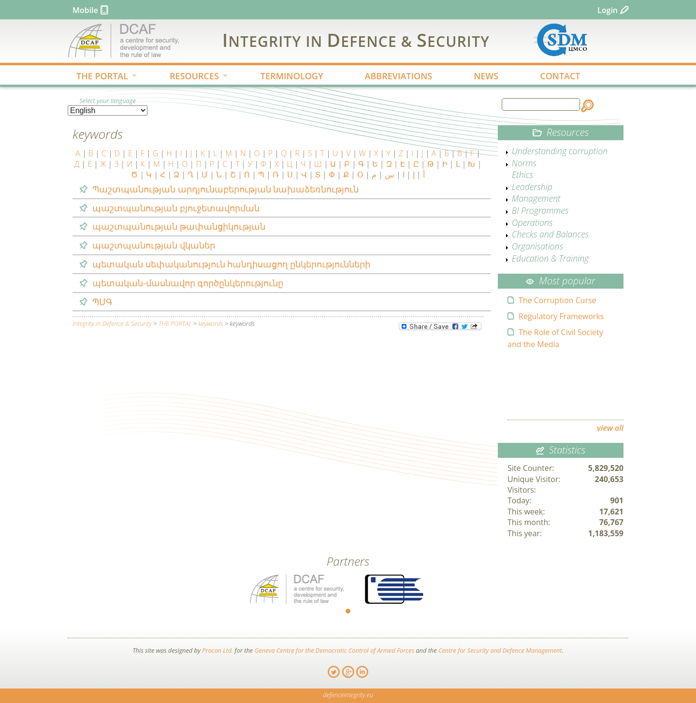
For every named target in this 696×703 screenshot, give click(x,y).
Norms (524, 163)
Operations (532, 222)
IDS (356, 39)
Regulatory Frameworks (561, 316)
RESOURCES (191, 77)
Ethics (522, 174)
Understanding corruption (560, 151)
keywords (210, 323)
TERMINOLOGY (292, 76)
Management (536, 198)
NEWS (486, 76)
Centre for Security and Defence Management (500, 650)
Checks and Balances (550, 234)
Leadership (532, 186)
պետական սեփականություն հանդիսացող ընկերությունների (231, 264)
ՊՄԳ (102, 302)
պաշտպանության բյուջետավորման (176, 208)
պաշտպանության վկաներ (153, 245)
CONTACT (560, 76)
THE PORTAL (99, 77)
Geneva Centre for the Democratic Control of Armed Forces (334, 650)
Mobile (85, 10)
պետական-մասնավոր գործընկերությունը (187, 283)
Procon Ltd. (217, 650)
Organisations (537, 246)
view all (610, 428)
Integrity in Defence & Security (112, 323)
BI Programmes (540, 210)
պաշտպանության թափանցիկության (178, 226)
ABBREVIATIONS (399, 76)
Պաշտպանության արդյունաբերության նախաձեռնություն (225, 189)
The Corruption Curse (557, 300)
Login (607, 10)
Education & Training (550, 258)
